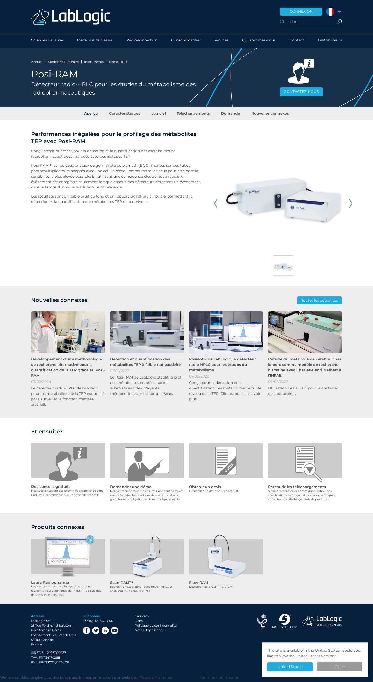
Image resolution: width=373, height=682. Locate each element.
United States (290, 666)
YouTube (114, 632)
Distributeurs (330, 41)
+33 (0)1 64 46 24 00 (98, 622)
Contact (297, 41)
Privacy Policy (186, 679)
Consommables (185, 41)
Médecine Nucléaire (94, 41)
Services (220, 41)
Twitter (95, 632)
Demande (229, 114)
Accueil (36, 62)
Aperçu (93, 114)
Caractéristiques (125, 114)
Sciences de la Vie (47, 41)
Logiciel (159, 114)
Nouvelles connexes (268, 114)
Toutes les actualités (319, 302)
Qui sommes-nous (259, 41)
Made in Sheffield (284, 622)
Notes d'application (150, 632)
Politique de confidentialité (156, 627)
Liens (139, 622)
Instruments (94, 62)
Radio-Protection (141, 41)
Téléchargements (193, 114)
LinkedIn (105, 632)
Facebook (86, 632)
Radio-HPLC (118, 62)
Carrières (142, 617)
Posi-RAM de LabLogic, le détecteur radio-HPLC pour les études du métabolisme (222, 366)
